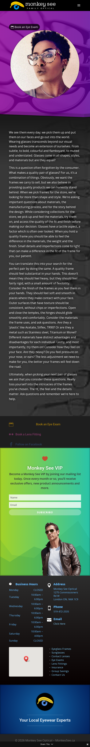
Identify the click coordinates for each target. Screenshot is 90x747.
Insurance (57, 667)
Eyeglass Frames (61, 648)
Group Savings (60, 671)
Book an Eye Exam (26, 27)
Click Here (59, 623)
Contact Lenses (61, 656)
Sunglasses (58, 652)
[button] (27, 659)
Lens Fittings (59, 663)
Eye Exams (58, 660)
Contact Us (58, 674)
